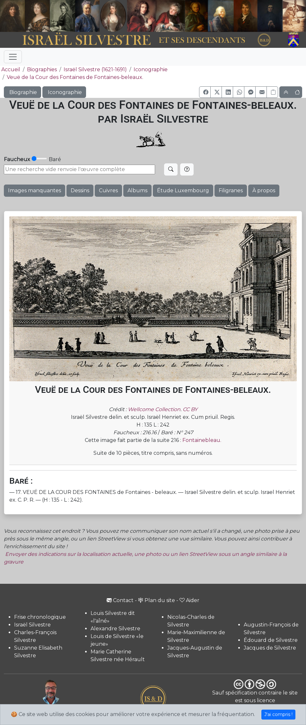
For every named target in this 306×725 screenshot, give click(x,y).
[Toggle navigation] (13, 56)
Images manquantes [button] (34, 190)
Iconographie (151, 69)
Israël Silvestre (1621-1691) (95, 69)
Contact (120, 600)
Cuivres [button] (108, 190)
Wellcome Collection (154, 409)
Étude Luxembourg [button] (183, 190)
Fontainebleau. (201, 440)
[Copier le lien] (272, 92)
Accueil (10, 69)
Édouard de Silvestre (271, 640)
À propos (263, 190)
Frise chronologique (40, 617)
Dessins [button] (80, 190)
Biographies (42, 69)
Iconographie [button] (64, 92)
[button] (205, 92)
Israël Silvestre (32, 625)
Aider (189, 600)
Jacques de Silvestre (270, 648)
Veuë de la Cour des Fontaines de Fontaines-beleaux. (75, 77)
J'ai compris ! (278, 714)
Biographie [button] (22, 92)
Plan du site (156, 600)
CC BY (190, 409)
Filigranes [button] (231, 190)
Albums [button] (137, 190)
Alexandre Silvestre (115, 629)
